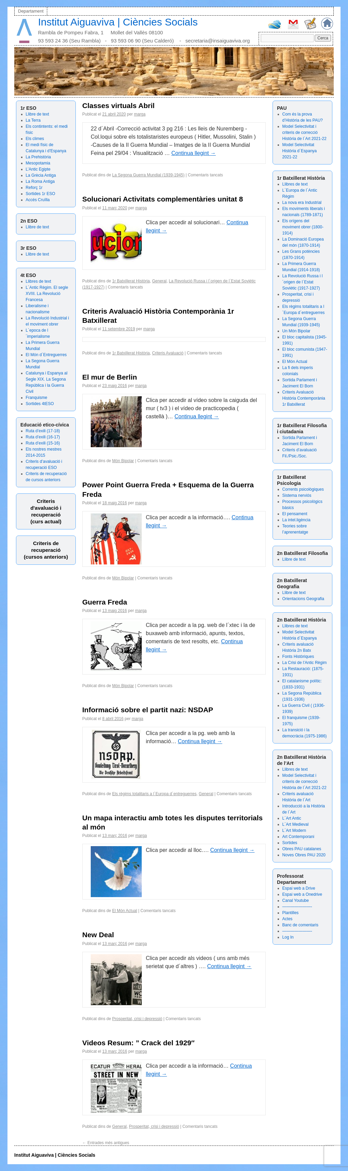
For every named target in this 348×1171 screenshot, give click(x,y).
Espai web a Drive (298, 888)
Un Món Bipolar (296, 331)
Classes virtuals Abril (118, 105)
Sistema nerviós (296, 495)
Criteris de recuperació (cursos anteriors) (46, 550)
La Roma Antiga (40, 181)
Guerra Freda (104, 602)
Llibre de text (37, 114)
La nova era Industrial (301, 202)
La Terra (33, 120)
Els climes (35, 138)
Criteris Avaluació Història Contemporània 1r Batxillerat (303, 398)
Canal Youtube (295, 900)
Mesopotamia (38, 163)
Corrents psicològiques (303, 489)
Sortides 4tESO (40, 403)
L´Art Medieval (295, 824)
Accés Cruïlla (38, 199)
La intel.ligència (296, 520)
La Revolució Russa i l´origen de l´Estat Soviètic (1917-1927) (302, 282)
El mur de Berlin (109, 377)
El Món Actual (294, 361)
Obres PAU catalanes (301, 848)
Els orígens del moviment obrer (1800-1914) (303, 227)
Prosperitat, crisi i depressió (137, 1018)
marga (139, 114)
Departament (31, 11)
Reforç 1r (34, 187)
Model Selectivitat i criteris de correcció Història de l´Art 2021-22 (304, 132)
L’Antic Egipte (38, 169)
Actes (287, 918)
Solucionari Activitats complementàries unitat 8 (162, 199)
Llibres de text (38, 281)
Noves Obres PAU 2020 (304, 855)
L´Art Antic (291, 818)
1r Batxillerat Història (131, 281)
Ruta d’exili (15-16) (43, 443)
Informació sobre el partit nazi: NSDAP (147, 710)
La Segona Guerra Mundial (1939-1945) (148, 175)
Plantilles (290, 912)
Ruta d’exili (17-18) (43, 431)
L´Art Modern (294, 830)
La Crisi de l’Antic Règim (304, 662)
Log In (288, 937)
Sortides (289, 842)
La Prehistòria (38, 157)
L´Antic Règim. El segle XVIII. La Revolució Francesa (47, 293)
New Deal (98, 935)
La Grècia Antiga (41, 175)
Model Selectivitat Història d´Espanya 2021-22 (299, 150)
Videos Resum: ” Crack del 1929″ (138, 1043)
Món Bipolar (123, 460)
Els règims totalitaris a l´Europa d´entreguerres (154, 793)
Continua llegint (193, 153)
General (159, 281)
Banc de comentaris (300, 925)
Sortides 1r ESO (40, 193)
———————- (297, 906)
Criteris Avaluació (167, 353)
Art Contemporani (298, 836)
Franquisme (36, 397)
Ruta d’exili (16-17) (43, 437)
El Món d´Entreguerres (46, 354)
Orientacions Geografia (303, 598)
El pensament (294, 513)
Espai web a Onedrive (302, 894)
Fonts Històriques (298, 656)
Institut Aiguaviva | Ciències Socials (118, 22)
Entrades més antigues (105, 1142)
